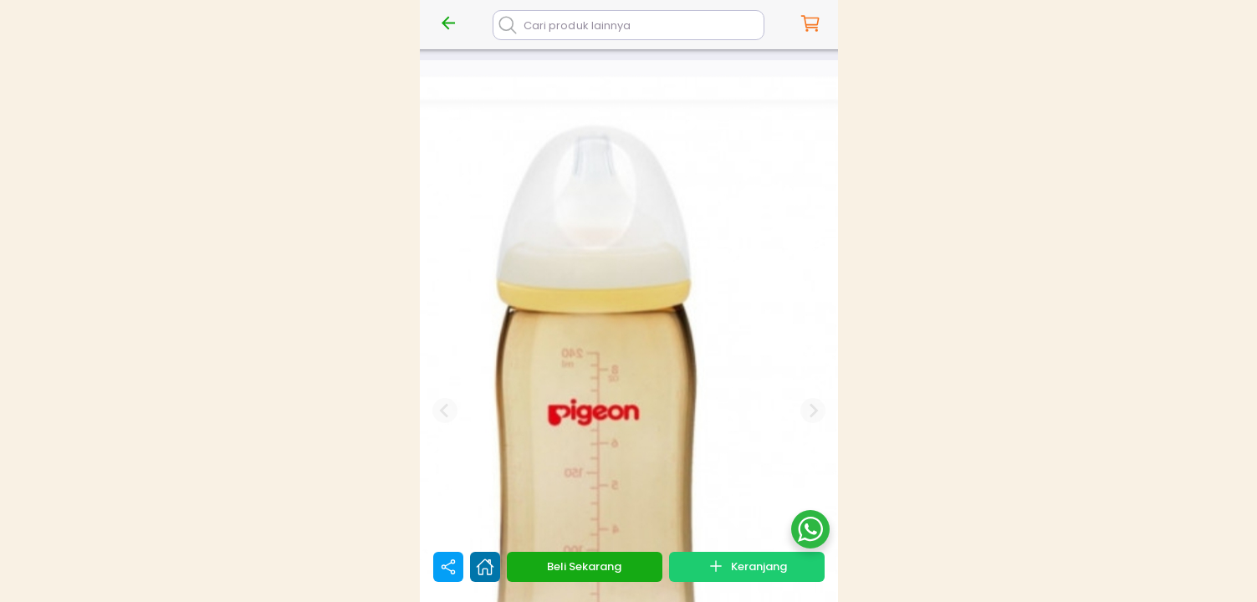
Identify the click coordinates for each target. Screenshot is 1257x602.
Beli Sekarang (584, 566)
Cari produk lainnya (577, 25)
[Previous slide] (444, 410)
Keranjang (747, 566)
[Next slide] (812, 410)
